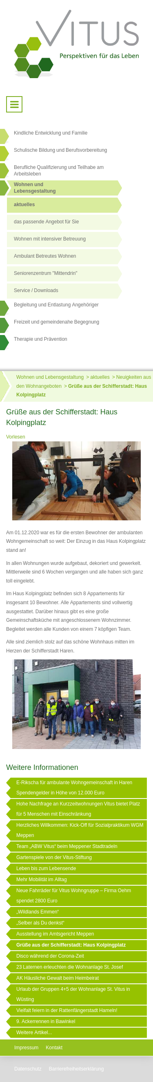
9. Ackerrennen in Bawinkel (45, 1021)
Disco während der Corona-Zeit (50, 956)
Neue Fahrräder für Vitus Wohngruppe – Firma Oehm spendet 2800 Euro (73, 895)
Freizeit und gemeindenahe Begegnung (56, 321)
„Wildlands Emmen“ (37, 911)
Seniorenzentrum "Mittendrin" (46, 273)
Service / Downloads (36, 290)
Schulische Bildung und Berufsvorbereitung (60, 150)
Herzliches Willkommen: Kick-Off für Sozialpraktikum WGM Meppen (80, 830)
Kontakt (54, 1047)
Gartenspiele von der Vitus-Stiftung (54, 857)
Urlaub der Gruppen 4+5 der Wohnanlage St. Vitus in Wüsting (73, 994)
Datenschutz (28, 1068)
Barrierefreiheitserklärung (76, 1068)
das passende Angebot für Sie (46, 221)
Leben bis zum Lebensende (46, 868)
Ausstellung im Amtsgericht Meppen (55, 933)
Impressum (26, 1047)
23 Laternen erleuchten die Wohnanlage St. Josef (69, 967)
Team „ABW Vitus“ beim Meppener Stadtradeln (67, 846)
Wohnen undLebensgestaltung (35, 187)
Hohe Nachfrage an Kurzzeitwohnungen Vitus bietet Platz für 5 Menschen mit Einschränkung (78, 809)
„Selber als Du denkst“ (40, 922)
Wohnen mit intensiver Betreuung (50, 238)
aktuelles (24, 204)
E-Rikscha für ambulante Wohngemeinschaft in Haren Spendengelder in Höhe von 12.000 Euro (74, 787)
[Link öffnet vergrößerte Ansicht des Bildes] (76, 481)
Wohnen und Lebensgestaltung (50, 377)
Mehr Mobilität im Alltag (41, 879)
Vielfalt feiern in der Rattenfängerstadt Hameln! (67, 1010)
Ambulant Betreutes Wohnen (45, 256)
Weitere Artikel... (34, 1032)
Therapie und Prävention (40, 339)
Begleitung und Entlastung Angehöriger (56, 304)
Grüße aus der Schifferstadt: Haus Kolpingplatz (71, 945)
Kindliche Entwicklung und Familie (50, 132)
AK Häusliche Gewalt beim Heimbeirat (57, 978)
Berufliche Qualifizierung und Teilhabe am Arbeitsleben (59, 170)
